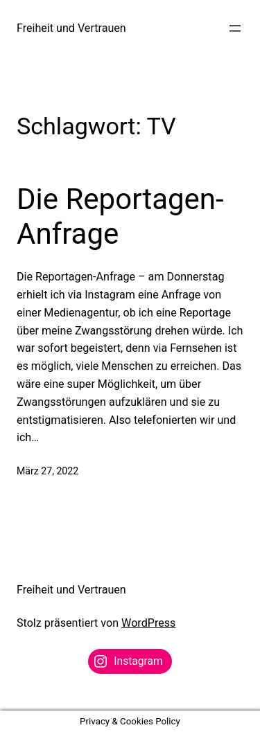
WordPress (148, 623)
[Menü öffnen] (235, 28)
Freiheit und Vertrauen (71, 28)
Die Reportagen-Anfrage (120, 216)
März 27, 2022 (47, 470)
